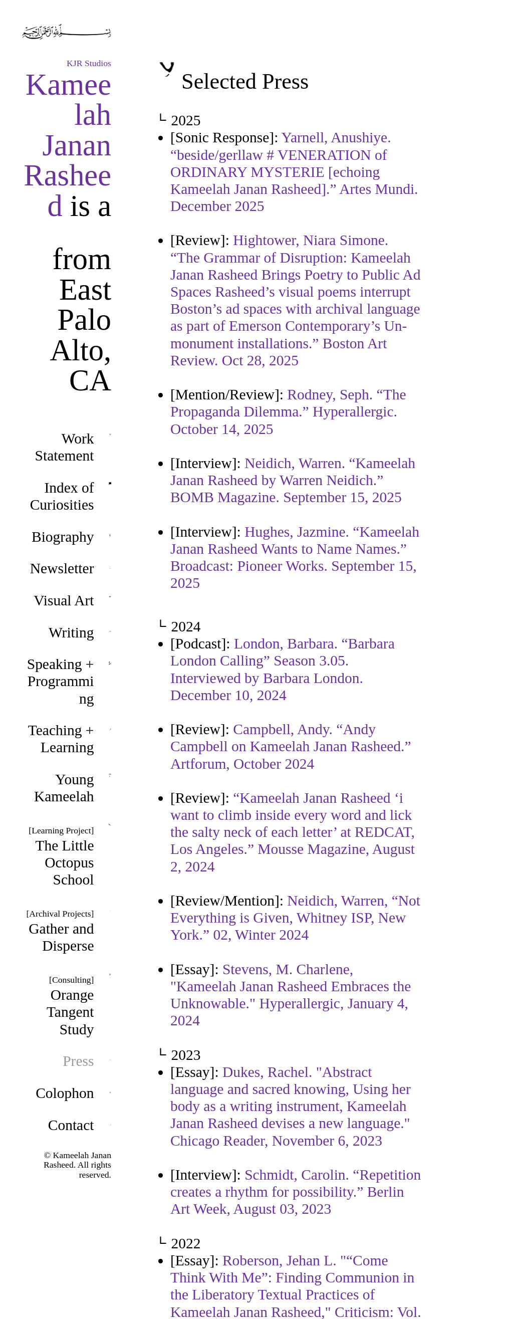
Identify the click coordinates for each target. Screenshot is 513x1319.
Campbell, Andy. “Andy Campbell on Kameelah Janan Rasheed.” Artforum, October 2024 (290, 746)
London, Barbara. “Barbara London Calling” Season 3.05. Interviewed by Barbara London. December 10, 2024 (282, 669)
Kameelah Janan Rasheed (67, 145)
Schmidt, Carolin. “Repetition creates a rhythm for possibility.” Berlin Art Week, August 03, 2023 (295, 1192)
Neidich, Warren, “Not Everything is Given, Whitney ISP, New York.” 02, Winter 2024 (295, 918)
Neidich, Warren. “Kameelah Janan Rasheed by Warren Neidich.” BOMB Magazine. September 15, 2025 (292, 480)
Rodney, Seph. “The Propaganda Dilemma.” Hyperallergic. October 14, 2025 (288, 411)
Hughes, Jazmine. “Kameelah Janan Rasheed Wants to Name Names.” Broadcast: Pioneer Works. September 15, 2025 (294, 557)
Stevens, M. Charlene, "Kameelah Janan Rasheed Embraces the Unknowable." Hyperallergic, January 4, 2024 (290, 995)
